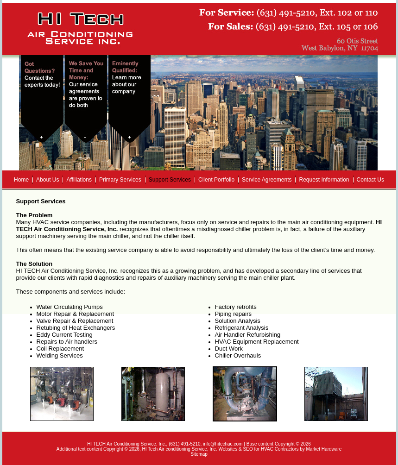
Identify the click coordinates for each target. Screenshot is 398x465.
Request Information (324, 179)
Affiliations (78, 179)
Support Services (170, 179)
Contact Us (370, 179)
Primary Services (120, 179)
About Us (47, 179)
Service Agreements (266, 179)
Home (21, 179)
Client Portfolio (216, 179)
